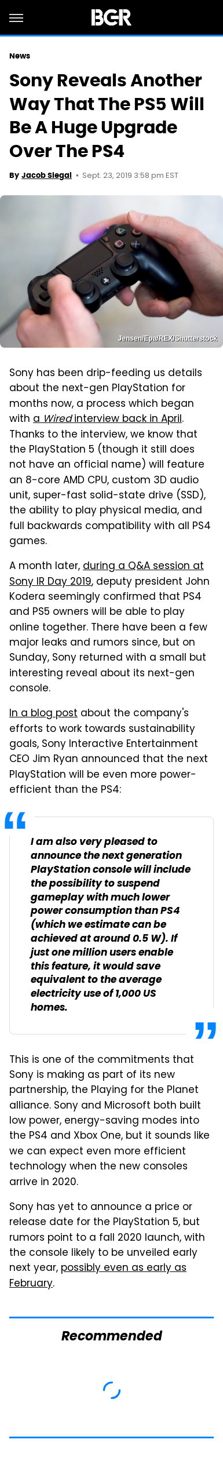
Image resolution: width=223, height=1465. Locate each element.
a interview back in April (107, 419)
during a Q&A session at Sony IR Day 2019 (106, 574)
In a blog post (43, 714)
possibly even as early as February (98, 1276)
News (19, 56)
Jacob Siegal (46, 175)
